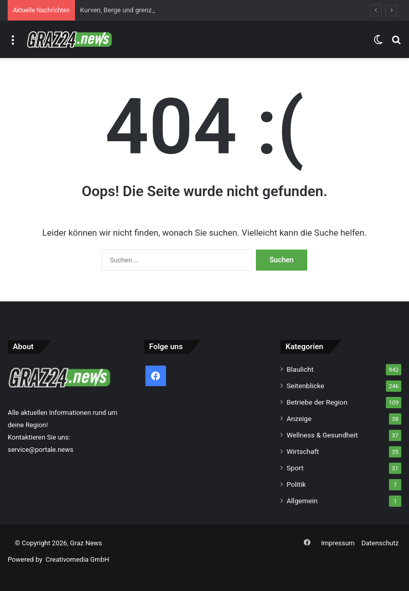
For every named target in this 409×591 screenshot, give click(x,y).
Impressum (338, 543)
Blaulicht (300, 369)
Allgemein (302, 501)
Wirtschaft (303, 451)
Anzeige (299, 418)
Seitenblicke (305, 386)
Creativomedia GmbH (77, 559)
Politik (296, 484)
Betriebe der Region (317, 402)
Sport (295, 468)
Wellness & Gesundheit (322, 435)
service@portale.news (40, 449)
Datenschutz (380, 543)
